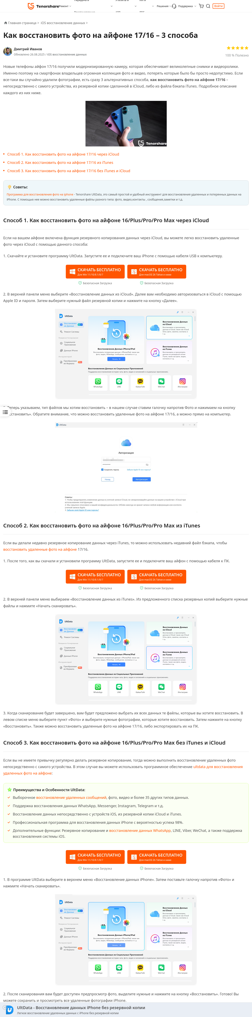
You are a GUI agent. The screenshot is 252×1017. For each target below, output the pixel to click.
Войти (218, 6)
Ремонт (64, 6)
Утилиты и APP (122, 6)
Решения (162, 6)
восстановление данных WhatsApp (140, 829)
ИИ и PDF (143, 6)
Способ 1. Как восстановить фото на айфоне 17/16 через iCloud (63, 154)
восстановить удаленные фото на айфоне (40, 548)
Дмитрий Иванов (28, 49)
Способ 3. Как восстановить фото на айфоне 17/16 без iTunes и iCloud (68, 170)
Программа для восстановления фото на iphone (40, 194)
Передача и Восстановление (84, 6)
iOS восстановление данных (67, 54)
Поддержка (182, 6)
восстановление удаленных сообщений (71, 796)
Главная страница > (23, 23)
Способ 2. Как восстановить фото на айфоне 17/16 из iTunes (60, 162)
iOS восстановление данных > (65, 23)
